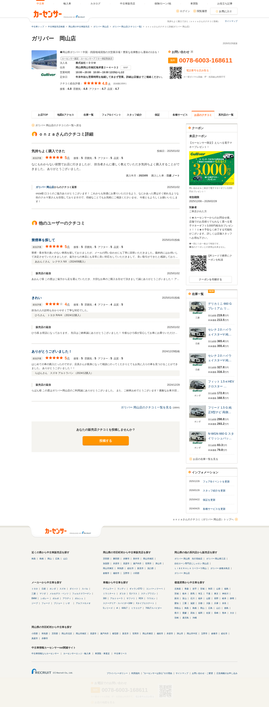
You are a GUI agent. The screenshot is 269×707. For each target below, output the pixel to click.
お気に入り (225, 11)
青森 (187, 589)
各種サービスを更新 (214, 508)
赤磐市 (126, 558)
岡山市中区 (192, 633)
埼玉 (200, 593)
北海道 (177, 589)
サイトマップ (231, 21)
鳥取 (34, 558)
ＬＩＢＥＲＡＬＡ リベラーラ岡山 (190, 568)
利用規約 (135, 673)
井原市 (116, 563)
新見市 (140, 568)
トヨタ (35, 589)
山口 (65, 558)
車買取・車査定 (102, 653)
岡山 (49, 558)
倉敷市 (106, 573)
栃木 (184, 593)
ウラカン (151, 598)
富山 (184, 598)
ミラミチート (109, 593)
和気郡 (120, 568)
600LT (125, 608)
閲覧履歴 (202, 11)
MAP (125, 67)
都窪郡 (115, 633)
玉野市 (126, 573)
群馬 (192, 593)
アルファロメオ (83, 603)
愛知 (176, 603)
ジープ (35, 603)
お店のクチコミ (203, 115)
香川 (176, 613)
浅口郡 (150, 568)
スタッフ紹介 (134, 114)
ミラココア (136, 608)
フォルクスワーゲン (81, 593)
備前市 (116, 573)
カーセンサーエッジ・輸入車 (77, 653)
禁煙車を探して (43, 240)
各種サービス (180, 114)
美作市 (136, 558)
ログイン (185, 11)
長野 (216, 598)
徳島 (226, 608)
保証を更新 (209, 499)
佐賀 (208, 613)
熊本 (224, 613)
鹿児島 (185, 618)
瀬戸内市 (137, 563)
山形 (218, 589)
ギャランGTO (135, 589)
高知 (192, 613)
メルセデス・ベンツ (59, 593)
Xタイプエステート (145, 603)
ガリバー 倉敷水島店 (220, 568)
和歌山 (177, 608)
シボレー (44, 598)
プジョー (58, 603)
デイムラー (108, 589)
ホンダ (53, 589)
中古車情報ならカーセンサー (45, 653)
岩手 (195, 589)
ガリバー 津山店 (182, 573)
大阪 (208, 603)
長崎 (216, 613)
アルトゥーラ (116, 598)
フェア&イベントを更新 (216, 481)
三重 (184, 603)
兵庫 (216, 603)
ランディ (121, 589)
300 (105, 598)
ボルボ (56, 598)
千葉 (208, 593)
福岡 (200, 613)
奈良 (224, 603)
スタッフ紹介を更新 (214, 490)
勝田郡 (116, 558)
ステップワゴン (148, 593)
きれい (37, 298)
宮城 (202, 589)
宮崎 (176, 618)
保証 (157, 114)
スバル (85, 589)
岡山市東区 (108, 568)
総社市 (130, 568)
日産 (44, 589)
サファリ (131, 598)
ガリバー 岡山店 (45, 187)
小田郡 (136, 573)
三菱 (34, 593)
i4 (117, 608)
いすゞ (69, 603)
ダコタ (122, 593)
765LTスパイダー (153, 608)
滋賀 (192, 603)
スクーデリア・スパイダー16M (117, 603)
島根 (42, 558)
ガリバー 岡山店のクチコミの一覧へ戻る (58, 125)
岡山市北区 (67, 633)
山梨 (208, 598)
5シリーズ (108, 608)
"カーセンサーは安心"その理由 (157, 673)
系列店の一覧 (225, 114)
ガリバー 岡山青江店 (216, 558)
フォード (46, 603)
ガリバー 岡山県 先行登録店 (188, 558)
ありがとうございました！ (52, 351)
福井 (200, 598)
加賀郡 (106, 563)
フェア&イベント (111, 114)
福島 (226, 589)
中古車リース (120, 653)
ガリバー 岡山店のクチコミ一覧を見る (146, 407)
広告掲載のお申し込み (226, 673)
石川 (192, 598)
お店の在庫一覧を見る (205, 459)
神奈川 (225, 593)
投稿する (105, 440)
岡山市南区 (148, 558)
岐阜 (224, 598)
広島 (57, 558)
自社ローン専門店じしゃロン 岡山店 (191, 563)
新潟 (176, 598)
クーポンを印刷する (210, 279)
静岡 (232, 598)
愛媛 (184, 613)
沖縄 (195, 618)
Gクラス (133, 593)
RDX (141, 598)
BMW (34, 598)
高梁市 (126, 563)
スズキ (62, 589)
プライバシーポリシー (117, 673)
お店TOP (43, 114)
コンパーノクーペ (154, 589)
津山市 (158, 563)
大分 (232, 613)
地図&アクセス (65, 114)
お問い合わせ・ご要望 (202, 673)
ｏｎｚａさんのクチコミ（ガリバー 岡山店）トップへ (203, 519)
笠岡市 (148, 563)
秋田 (210, 589)
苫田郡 (106, 558)
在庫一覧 (88, 114)
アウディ (67, 598)
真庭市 (35, 638)
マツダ (43, 593)
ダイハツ (74, 589)
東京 (216, 593)
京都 (200, 603)
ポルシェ (79, 598)
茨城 (176, 593)
